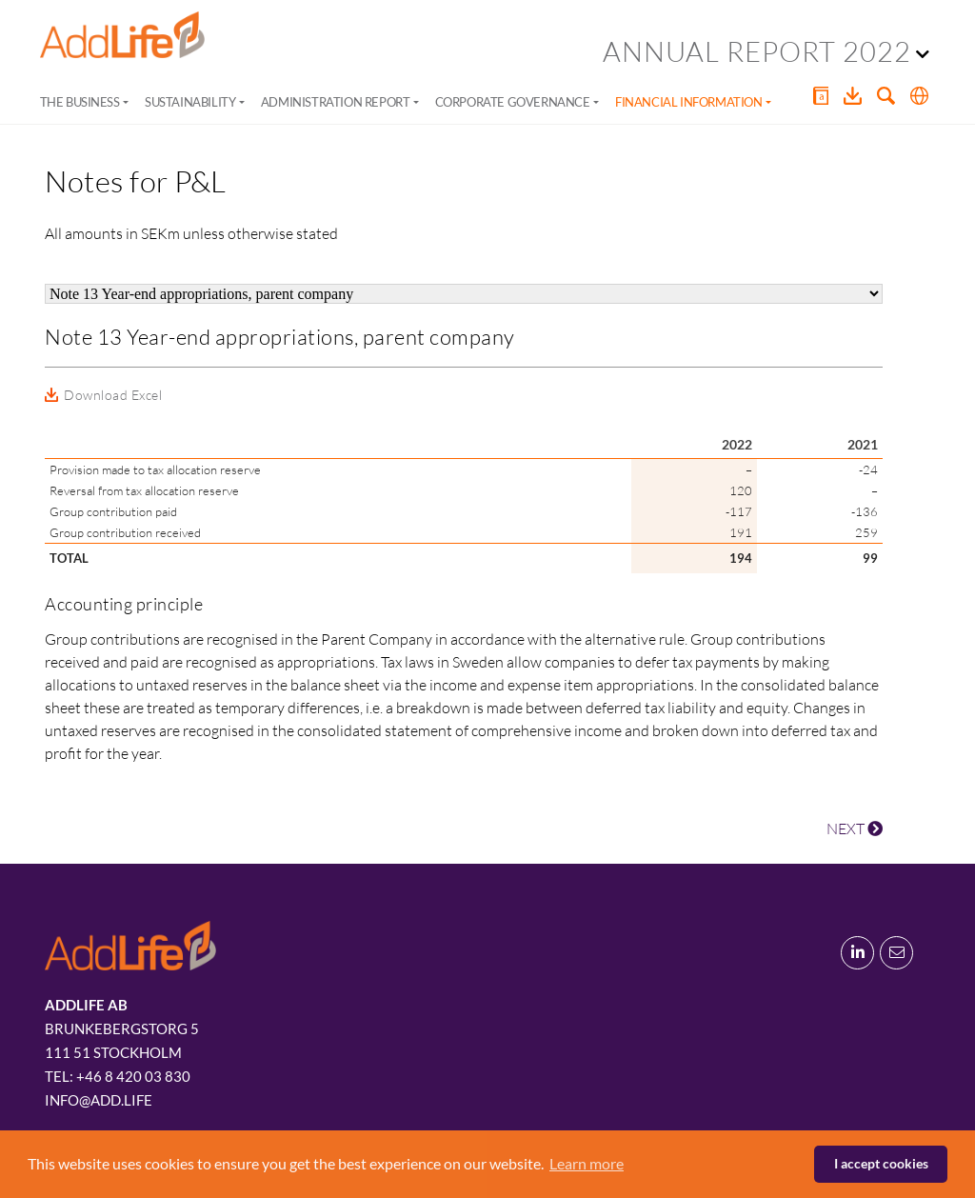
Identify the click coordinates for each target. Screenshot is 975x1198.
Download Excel (113, 395)
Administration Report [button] (335, 102)
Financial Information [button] (689, 102)
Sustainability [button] (190, 102)
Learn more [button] (586, 1163)
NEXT (854, 828)
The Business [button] (80, 102)
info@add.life (98, 1099)
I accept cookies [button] (881, 1163)
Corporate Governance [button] (512, 102)
